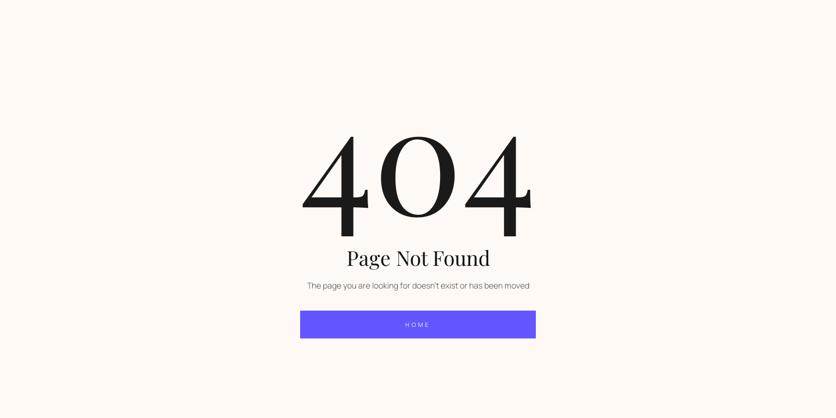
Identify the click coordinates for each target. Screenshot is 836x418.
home (418, 324)
